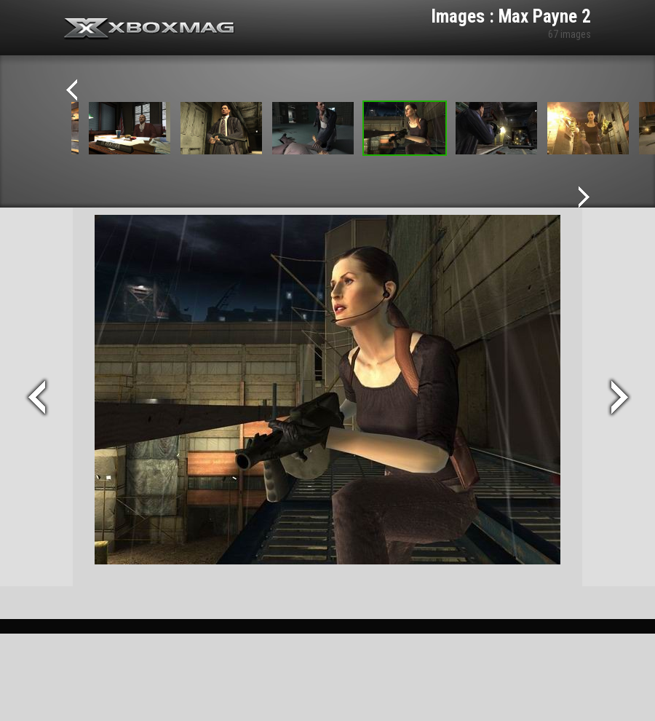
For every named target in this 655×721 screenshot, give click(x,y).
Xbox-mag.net (149, 29)
